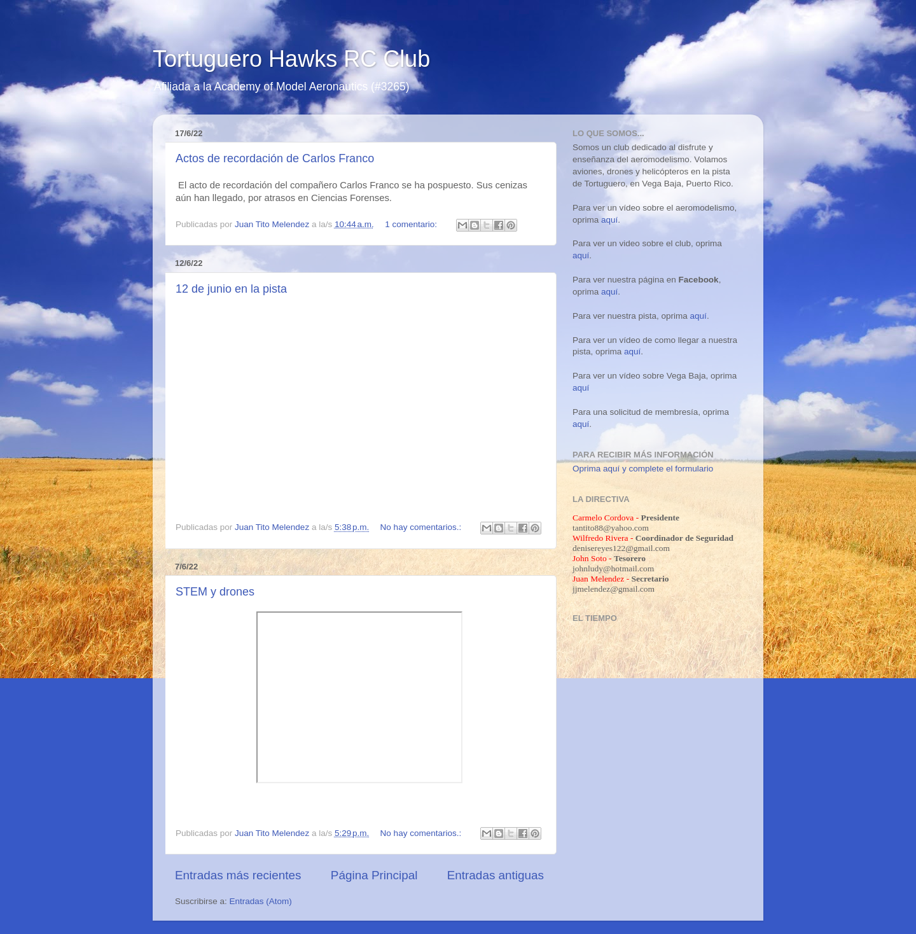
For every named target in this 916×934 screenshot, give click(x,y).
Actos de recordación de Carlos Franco (275, 158)
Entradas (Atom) (261, 901)
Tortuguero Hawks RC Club (291, 59)
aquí (609, 220)
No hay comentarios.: (422, 527)
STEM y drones (215, 591)
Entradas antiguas (495, 875)
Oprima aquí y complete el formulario (642, 468)
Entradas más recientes (238, 875)
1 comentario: (412, 224)
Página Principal (374, 875)
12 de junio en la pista (231, 288)
